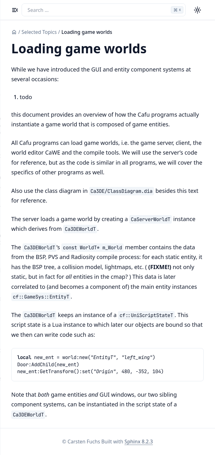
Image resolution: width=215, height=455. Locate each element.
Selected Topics (39, 32)
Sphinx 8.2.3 (139, 441)
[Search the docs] (104, 9)
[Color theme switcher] (197, 9)
